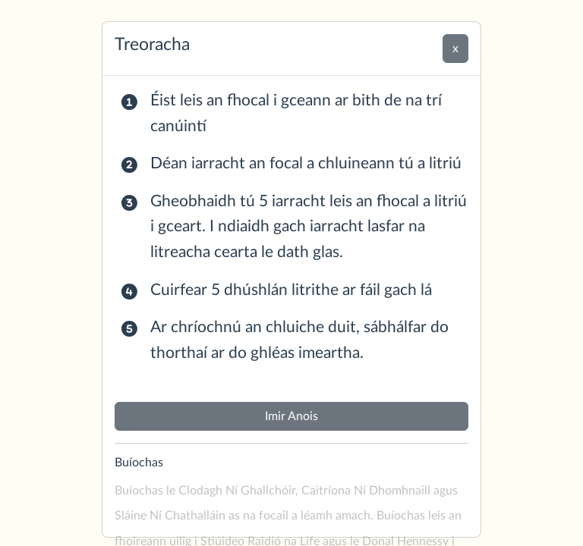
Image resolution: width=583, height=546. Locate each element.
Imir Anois (291, 416)
